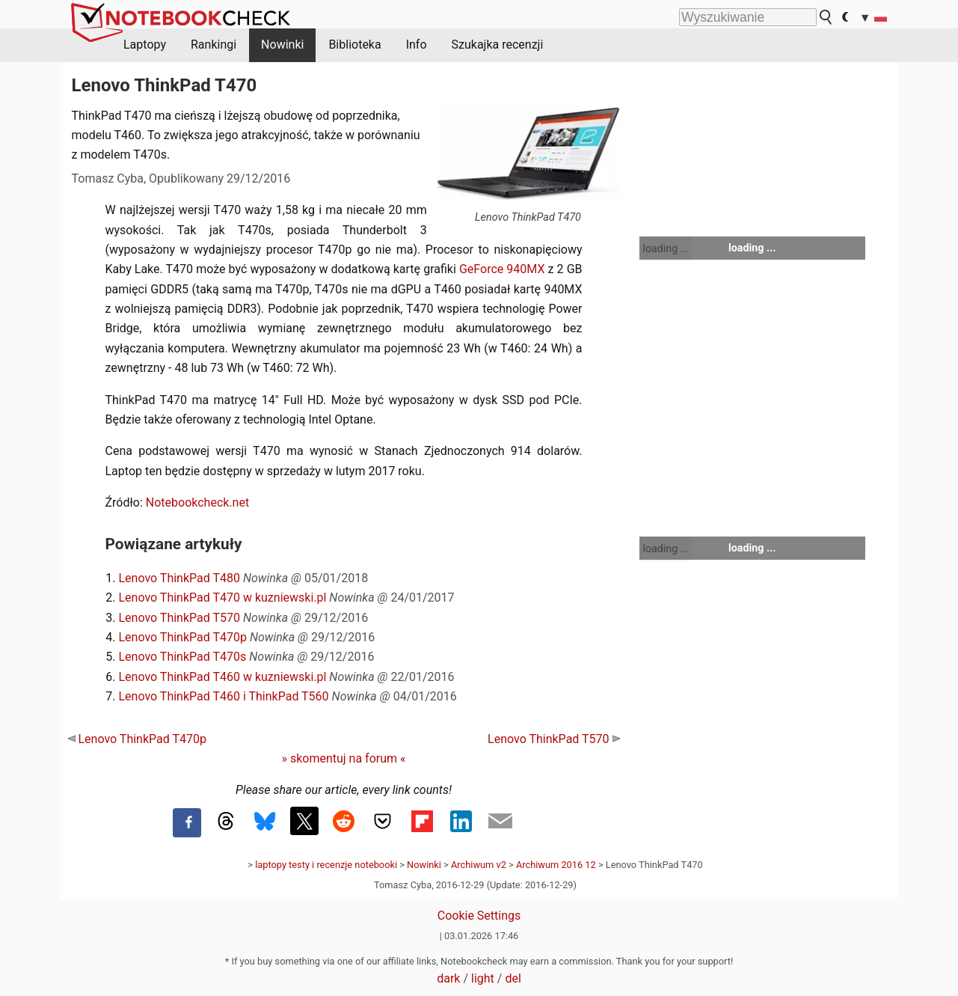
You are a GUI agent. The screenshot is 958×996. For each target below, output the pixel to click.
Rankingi (213, 44)
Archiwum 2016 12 (556, 864)
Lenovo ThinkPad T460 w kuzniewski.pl (223, 677)
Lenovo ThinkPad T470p (183, 637)
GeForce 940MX (502, 269)
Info (416, 44)
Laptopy (144, 44)
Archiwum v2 (478, 864)
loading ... (666, 248)
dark (448, 978)
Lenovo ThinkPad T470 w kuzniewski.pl (223, 597)
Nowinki (282, 44)
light (482, 978)
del (513, 978)
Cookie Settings (479, 915)
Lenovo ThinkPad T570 (179, 618)
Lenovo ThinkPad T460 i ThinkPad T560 (224, 696)
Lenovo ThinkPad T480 (179, 578)
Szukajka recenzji (498, 44)
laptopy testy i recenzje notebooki (326, 864)
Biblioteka (354, 44)
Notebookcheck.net (197, 502)
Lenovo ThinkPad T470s (183, 657)
